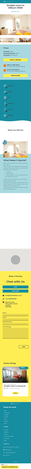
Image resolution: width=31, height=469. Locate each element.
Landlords (6, 432)
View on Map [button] (15, 75)
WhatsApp (15, 291)
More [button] (15, 393)
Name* (15, 314)
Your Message (15, 332)
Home (5, 440)
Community (6, 438)
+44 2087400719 (10, 299)
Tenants (5, 434)
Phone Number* (15, 323)
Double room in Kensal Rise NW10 (15, 386)
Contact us (7, 455)
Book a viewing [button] (15, 60)
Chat (15, 287)
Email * (15, 319)
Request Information (10, 467)
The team (6, 429)
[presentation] (11, 343)
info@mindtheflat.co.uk (10, 452)
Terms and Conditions (9, 436)
